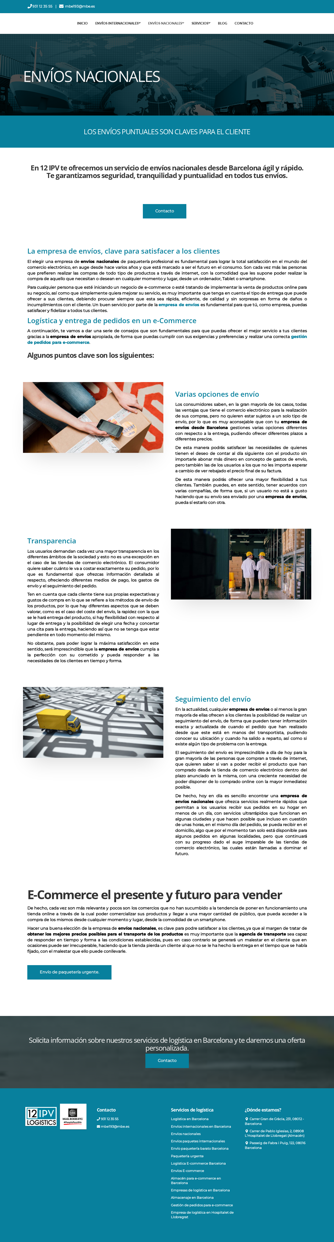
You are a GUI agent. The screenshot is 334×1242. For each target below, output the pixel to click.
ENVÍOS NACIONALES (166, 23)
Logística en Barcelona (190, 1119)
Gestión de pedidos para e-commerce (202, 1205)
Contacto (244, 23)
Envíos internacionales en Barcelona (201, 1126)
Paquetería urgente (187, 1156)
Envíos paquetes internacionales (198, 1141)
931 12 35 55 (42, 6)
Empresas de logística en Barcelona (200, 1190)
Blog (222, 23)
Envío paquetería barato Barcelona (200, 1148)
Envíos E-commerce (187, 1171)
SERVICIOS (201, 23)
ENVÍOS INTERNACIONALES (118, 23)
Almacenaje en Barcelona (192, 1198)
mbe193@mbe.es (80, 6)
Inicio (82, 23)
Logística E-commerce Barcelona (198, 1163)
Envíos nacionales (186, 1134)
